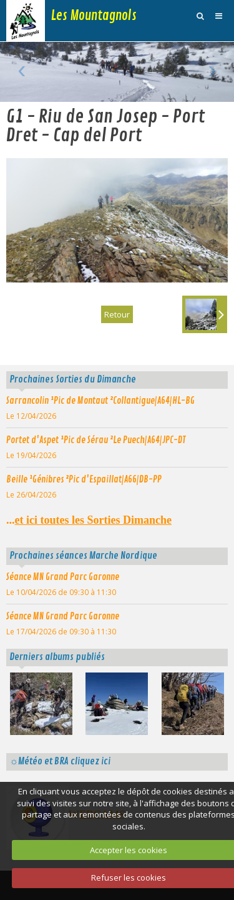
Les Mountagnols (94, 16)
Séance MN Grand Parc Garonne (62, 576)
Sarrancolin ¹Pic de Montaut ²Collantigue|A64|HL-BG (100, 400)
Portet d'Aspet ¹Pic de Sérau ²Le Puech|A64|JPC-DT (96, 440)
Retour (117, 314)
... (89, 520)
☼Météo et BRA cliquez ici (59, 761)
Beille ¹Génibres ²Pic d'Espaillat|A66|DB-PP (84, 479)
